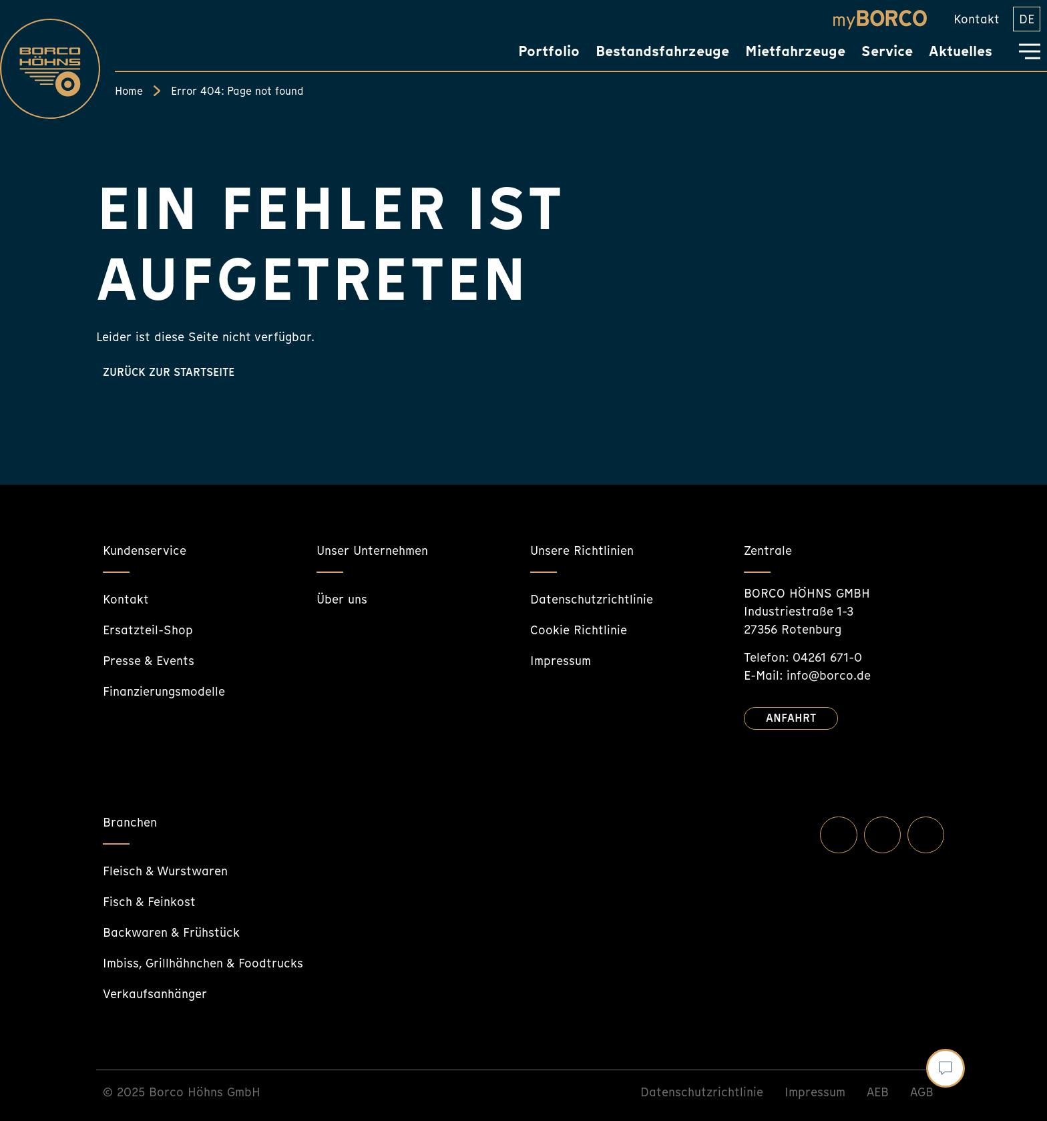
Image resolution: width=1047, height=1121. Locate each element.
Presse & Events (148, 660)
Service (887, 51)
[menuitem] (1027, 19)
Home (129, 90)
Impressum (560, 660)
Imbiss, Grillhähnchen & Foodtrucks (203, 963)
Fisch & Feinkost (149, 901)
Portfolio (549, 51)
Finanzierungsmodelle (164, 691)
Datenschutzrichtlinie (591, 599)
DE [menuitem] (1026, 19)
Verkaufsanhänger (155, 993)
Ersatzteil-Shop (148, 630)
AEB (878, 1092)
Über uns (342, 599)
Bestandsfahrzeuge (662, 51)
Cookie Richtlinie (578, 630)
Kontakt (977, 19)
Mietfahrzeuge (795, 51)
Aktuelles (960, 51)
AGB (921, 1092)
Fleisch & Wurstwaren (165, 871)
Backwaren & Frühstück (171, 932)
